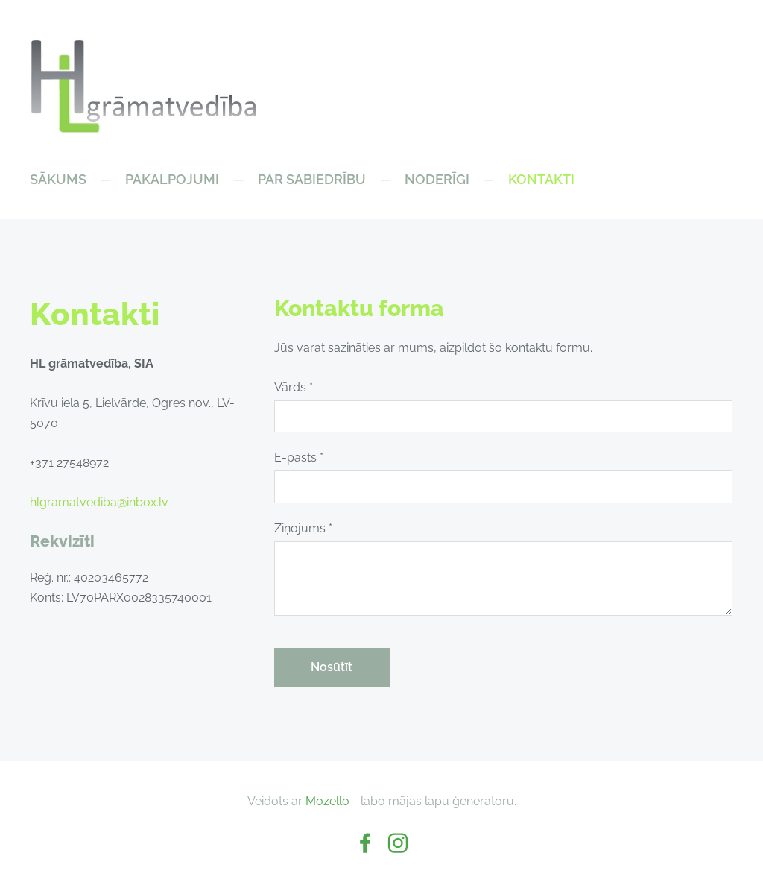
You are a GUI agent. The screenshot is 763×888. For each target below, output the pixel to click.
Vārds (293, 387)
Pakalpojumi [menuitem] (172, 179)
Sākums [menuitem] (58, 179)
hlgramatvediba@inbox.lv (99, 502)
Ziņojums (303, 528)
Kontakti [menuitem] (541, 179)
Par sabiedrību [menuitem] (312, 179)
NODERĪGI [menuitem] (437, 179)
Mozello (327, 801)
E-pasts (298, 457)
